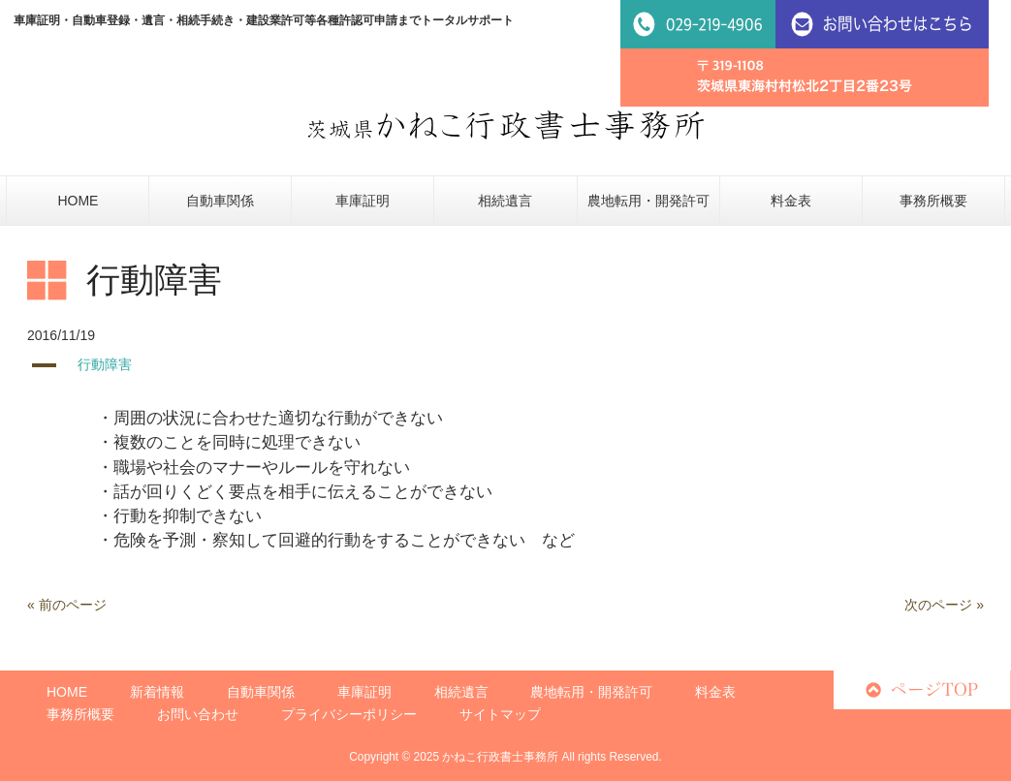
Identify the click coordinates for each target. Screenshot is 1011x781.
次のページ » (944, 604)
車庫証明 (364, 692)
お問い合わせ (197, 714)
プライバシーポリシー (349, 714)
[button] (505, 365)
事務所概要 (80, 714)
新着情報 (157, 692)
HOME (67, 692)
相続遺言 (461, 692)
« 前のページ (67, 604)
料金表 (715, 692)
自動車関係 (261, 692)
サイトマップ (500, 714)
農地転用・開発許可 (591, 692)
